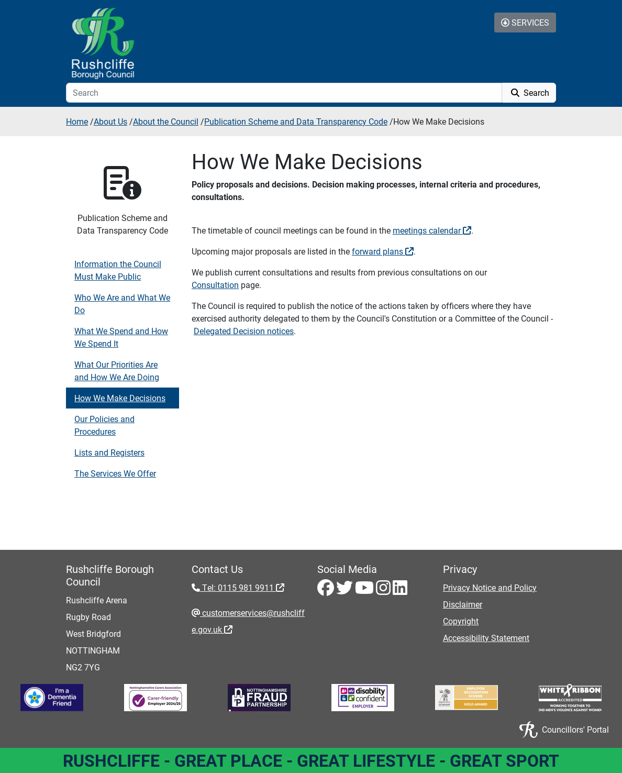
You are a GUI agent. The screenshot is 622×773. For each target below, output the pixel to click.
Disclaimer (462, 604)
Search (529, 92)
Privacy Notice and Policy (490, 587)
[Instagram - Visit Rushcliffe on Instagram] (384, 590)
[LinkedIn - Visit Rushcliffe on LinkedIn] (400, 590)
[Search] (284, 93)
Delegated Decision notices (244, 330)
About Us (110, 121)
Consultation (215, 284)
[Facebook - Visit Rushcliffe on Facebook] (326, 590)
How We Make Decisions (119, 397)
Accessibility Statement (486, 637)
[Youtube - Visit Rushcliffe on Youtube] (365, 590)
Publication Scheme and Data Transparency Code (295, 121)
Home (77, 121)
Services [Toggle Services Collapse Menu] (525, 22)
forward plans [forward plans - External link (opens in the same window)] (383, 251)
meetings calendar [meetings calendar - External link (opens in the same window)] (432, 230)
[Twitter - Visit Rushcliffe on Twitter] (345, 590)
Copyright (461, 620)
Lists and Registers (109, 452)
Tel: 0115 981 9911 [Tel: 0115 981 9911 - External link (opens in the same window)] (242, 587)
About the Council (165, 121)
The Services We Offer (115, 473)
